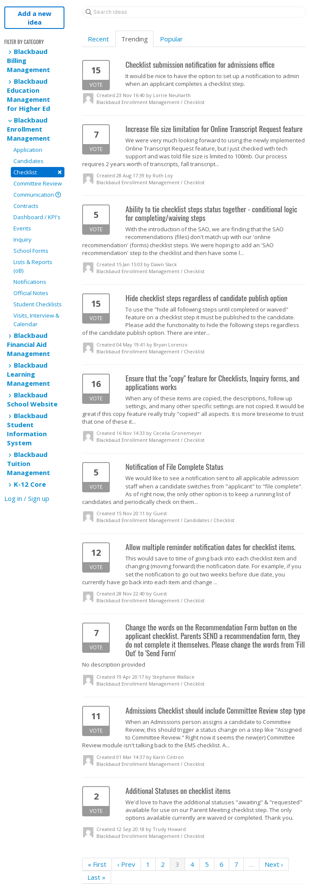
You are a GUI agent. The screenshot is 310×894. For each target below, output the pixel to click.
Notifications (29, 282)
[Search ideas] (194, 12)
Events (22, 228)
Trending (134, 39)
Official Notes (30, 293)
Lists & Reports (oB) (32, 266)
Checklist (37, 172)
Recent (98, 39)
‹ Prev (126, 864)
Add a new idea (34, 17)
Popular (171, 39)
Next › (274, 864)
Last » (96, 877)
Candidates (28, 161)
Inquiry (22, 239)
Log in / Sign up (26, 498)
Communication (37, 194)
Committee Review (37, 183)
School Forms (30, 251)
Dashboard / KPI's (37, 217)
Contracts (25, 206)
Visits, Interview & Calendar (36, 320)
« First (97, 864)
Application (27, 150)
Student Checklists (37, 304)
